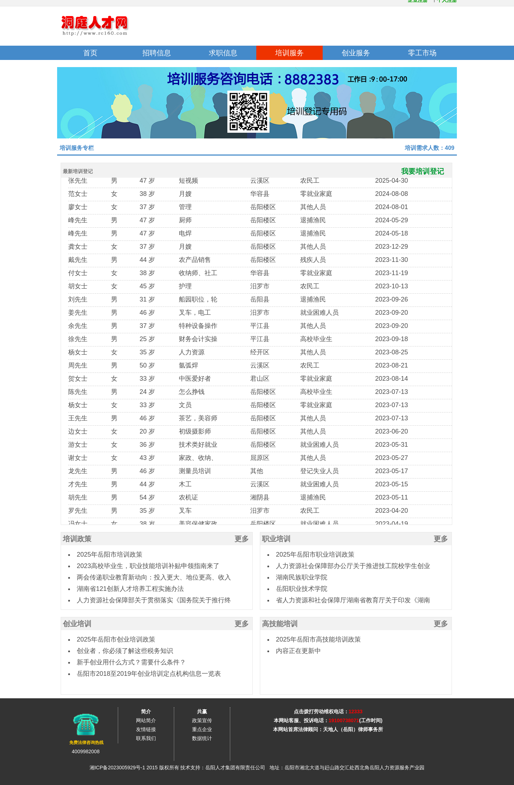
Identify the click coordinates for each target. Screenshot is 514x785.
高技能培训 (280, 624)
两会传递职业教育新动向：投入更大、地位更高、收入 (154, 577)
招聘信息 (156, 53)
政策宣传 (202, 720)
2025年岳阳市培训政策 (109, 554)
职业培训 (276, 539)
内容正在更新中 (298, 650)
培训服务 (289, 53)
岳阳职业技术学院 (301, 588)
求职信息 (223, 53)
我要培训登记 (426, 171)
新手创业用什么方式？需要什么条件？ (131, 662)
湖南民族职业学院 (301, 577)
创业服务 (356, 53)
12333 (356, 711)
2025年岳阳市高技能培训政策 (318, 639)
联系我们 (146, 738)
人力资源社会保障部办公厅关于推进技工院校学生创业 (353, 565)
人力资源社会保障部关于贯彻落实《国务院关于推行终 (154, 600)
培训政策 (77, 539)
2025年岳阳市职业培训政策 (315, 554)
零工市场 (422, 53)
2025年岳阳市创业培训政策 (116, 639)
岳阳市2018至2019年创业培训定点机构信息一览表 (149, 673)
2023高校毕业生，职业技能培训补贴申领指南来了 (148, 565)
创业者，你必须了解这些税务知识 (125, 650)
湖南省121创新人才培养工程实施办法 (130, 588)
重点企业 (202, 729)
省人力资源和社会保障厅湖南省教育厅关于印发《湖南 (353, 600)
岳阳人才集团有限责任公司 (235, 767)
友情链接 (146, 729)
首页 (90, 53)
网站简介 (146, 720)
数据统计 (202, 738)
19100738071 (344, 720)
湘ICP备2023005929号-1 (117, 767)
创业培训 (77, 624)
